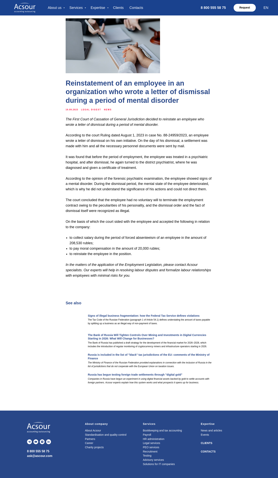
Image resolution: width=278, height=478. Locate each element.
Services (76, 8)
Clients (118, 8)
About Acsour (93, 430)
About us (55, 8)
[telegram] (29, 441)
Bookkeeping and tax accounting (162, 430)
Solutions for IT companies (159, 464)
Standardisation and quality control (105, 434)
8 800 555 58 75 (38, 451)
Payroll (147, 434)
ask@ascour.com (39, 456)
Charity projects (94, 447)
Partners (90, 439)
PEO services (151, 447)
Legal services (151, 443)
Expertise (98, 8)
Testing (147, 455)
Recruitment (150, 451)
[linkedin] (48, 441)
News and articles (211, 430)
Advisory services (153, 459)
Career (89, 443)
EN (266, 8)
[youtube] (35, 441)
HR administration (153, 439)
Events (205, 434)
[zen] (42, 441)
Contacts (136, 8)
